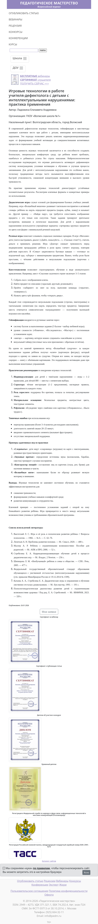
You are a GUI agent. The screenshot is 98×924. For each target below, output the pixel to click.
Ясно (86, 872)
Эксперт (54, 884)
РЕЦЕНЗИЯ (15, 25)
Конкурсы (75, 881)
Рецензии (49, 881)
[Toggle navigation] (20, 59)
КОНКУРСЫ (15, 32)
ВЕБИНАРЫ (15, 19)
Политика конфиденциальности (68, 891)
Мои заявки (49, 612)
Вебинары (62, 881)
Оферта (49, 894)
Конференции (40, 884)
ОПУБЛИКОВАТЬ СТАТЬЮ (24, 13)
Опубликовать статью (30, 881)
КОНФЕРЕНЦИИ (18, 38)
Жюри (63, 884)
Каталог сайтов (49, 861)
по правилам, (42, 868)
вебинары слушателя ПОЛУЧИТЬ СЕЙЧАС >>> (35, 79)
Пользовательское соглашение (29, 891)
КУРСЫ (13, 44)
